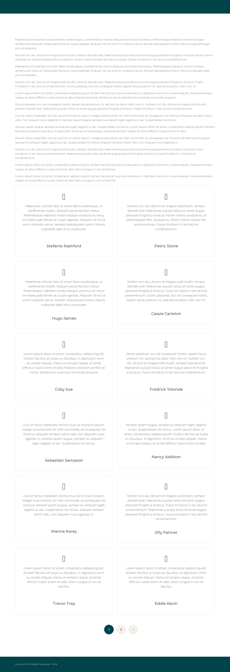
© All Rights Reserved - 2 (34, 664)
